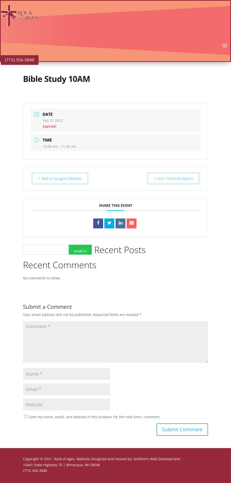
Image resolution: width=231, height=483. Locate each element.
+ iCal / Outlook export (172, 178)
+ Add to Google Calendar (61, 178)
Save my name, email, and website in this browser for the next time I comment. (95, 416)
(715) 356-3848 (19, 60)
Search (80, 251)
